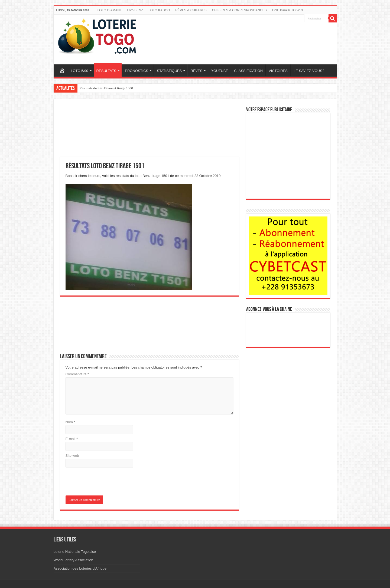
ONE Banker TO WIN (287, 10)
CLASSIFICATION (248, 71)
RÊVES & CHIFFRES (190, 10)
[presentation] (102, 482)
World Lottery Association (73, 560)
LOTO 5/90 (79, 71)
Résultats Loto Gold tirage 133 (101, 88)
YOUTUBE (219, 71)
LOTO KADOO (159, 10)
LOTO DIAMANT (110, 10)
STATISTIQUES (169, 71)
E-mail (72, 439)
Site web (72, 456)
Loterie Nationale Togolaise (75, 552)
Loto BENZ (135, 10)
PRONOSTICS (136, 71)
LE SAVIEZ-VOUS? (309, 71)
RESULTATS (106, 71)
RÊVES (196, 71)
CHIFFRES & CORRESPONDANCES (239, 10)
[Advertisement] (245, 36)
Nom (70, 422)
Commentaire (77, 374)
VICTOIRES (278, 71)
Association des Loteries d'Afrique (80, 568)
